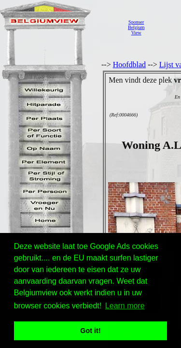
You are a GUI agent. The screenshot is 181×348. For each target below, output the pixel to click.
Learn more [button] (125, 306)
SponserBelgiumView (136, 27)
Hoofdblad (129, 64)
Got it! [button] (90, 330)
